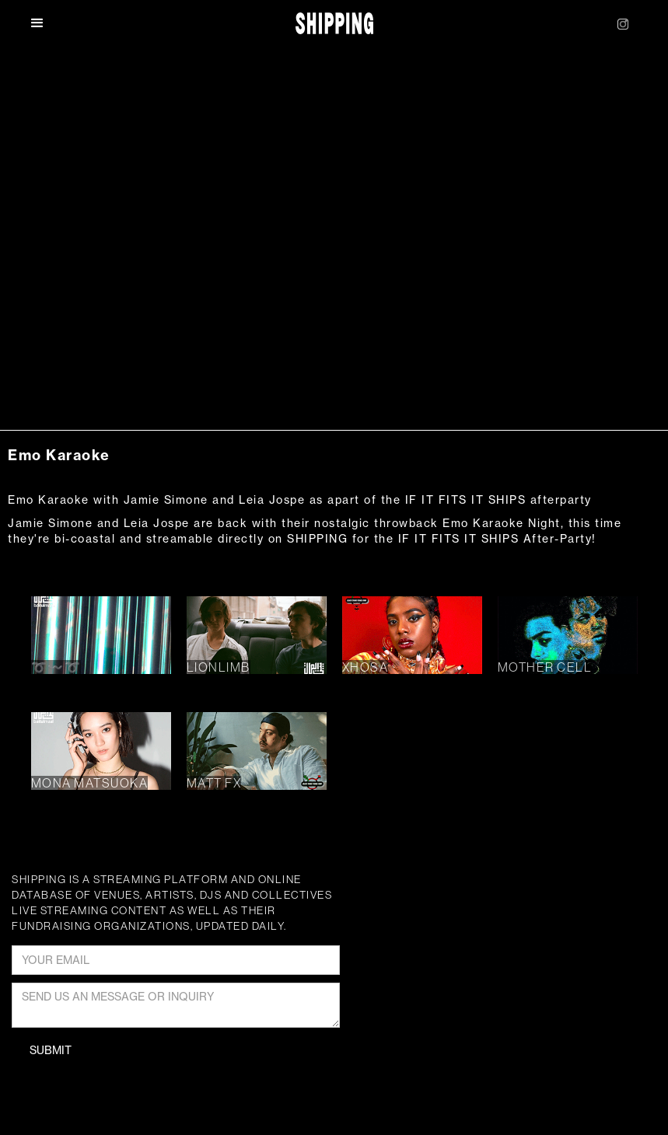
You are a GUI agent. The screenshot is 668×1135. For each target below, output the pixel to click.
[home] (334, 23)
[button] (46, 23)
